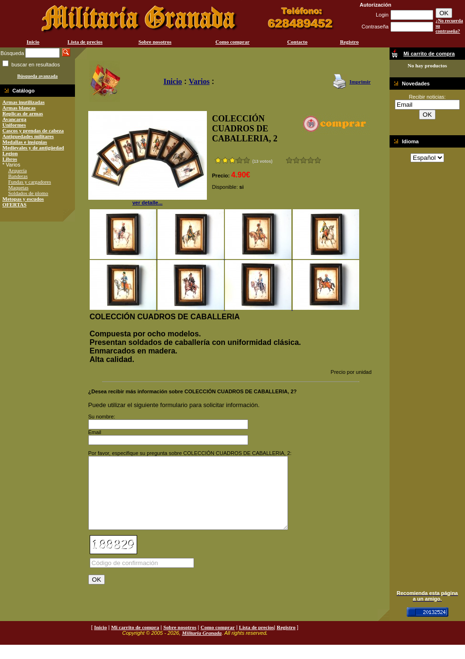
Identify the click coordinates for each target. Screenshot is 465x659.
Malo (296, 160)
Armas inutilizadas (23, 102)
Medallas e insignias (24, 142)
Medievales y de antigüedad (33, 147)
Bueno (303, 160)
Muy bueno (310, 160)
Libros (9, 159)
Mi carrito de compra (135, 641)
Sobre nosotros (155, 42)
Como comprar (232, 42)
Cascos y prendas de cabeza (33, 130)
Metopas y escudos (23, 199)
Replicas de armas (22, 113)
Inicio (33, 42)
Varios (199, 81)
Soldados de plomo (28, 193)
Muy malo (289, 160)
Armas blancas (19, 108)
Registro (349, 42)
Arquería (17, 170)
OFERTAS (14, 204)
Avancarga (14, 119)
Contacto (297, 42)
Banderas (18, 176)
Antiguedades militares (28, 136)
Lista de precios (84, 42)
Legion (10, 153)
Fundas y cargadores (29, 182)
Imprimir (360, 81)
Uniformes (14, 125)
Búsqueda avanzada (37, 76)
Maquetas (18, 187)
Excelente (317, 160)
